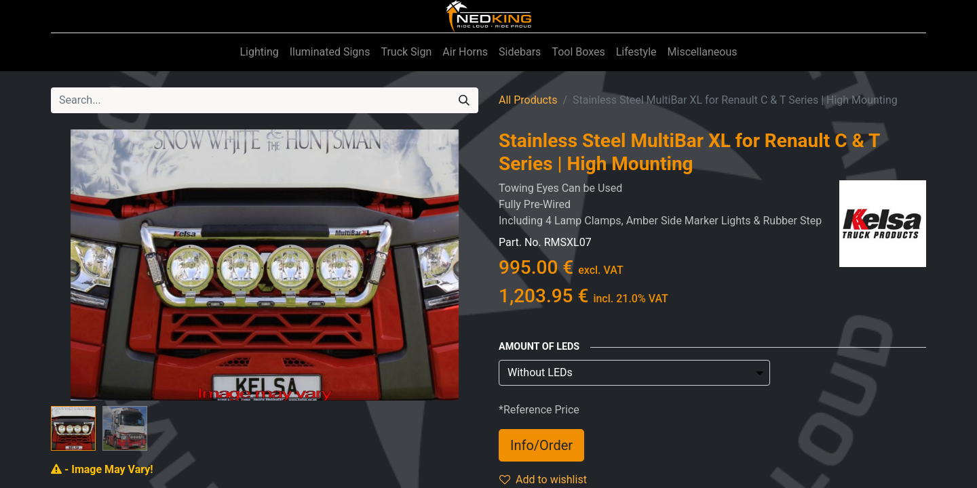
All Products (528, 100)
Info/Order (541, 445)
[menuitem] (259, 52)
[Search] (464, 100)
